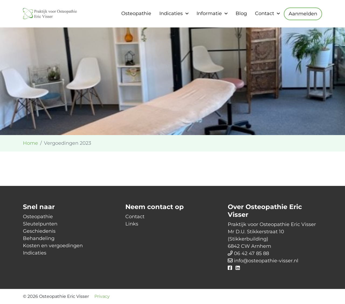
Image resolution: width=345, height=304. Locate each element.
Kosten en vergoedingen (53, 246)
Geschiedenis (39, 231)
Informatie (209, 13)
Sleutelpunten (40, 224)
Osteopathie (136, 13)
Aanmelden (303, 14)
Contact (264, 13)
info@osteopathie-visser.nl (266, 261)
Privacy (102, 296)
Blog (241, 13)
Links (131, 224)
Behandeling (38, 238)
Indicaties (171, 13)
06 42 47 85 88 (251, 253)
